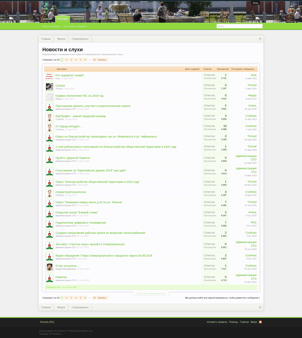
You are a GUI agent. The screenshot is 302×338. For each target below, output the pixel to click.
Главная (46, 18)
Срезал (60, 85)
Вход (255, 3)
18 (94, 60)
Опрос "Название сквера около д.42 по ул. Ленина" (88, 202)
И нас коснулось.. (66, 265)
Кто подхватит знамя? (69, 75)
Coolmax (59, 119)
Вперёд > (102, 60)
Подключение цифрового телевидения (80, 222)
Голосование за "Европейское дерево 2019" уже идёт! (90, 170)
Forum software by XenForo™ (66, 331)
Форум (62, 19)
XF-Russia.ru (55, 334)
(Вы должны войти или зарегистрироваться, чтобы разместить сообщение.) (222, 298)
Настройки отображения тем (151, 293)
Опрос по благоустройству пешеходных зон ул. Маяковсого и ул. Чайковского (106, 136)
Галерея (78, 18)
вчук (57, 78)
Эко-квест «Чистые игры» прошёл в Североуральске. (90, 244)
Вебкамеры (97, 18)
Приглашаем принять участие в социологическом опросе (92, 105)
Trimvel (58, 88)
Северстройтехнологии (70, 192)
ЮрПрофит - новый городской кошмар (80, 116)
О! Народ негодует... (68, 126)
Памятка (61, 277)
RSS (260, 322)
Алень (252, 105)
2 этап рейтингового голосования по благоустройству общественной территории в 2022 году (115, 146)
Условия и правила (217, 322)
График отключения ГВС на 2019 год (79, 95)
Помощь (233, 322)
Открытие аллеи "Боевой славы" (76, 212)
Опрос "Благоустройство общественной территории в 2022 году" (97, 181)
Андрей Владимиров (65, 269)
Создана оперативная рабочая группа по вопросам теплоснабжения (100, 232)
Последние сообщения (75, 26)
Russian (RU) (47, 322)
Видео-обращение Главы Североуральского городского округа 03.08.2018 (103, 255)
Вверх (254, 322)
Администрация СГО (65, 109)
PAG (254, 222)
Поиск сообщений (51, 26)
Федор (58, 99)
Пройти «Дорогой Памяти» (73, 157)
